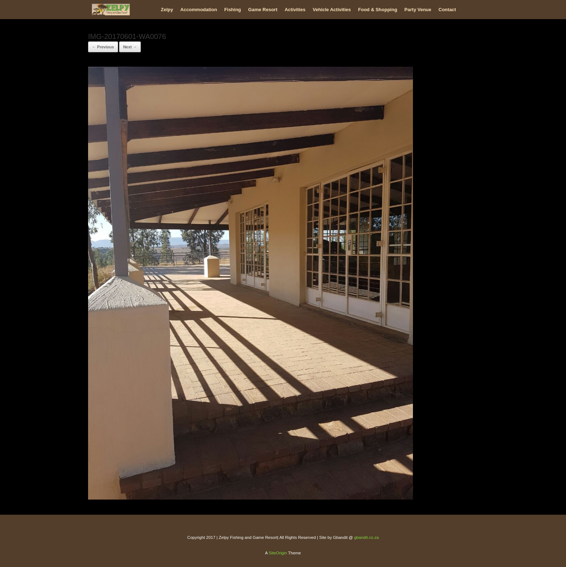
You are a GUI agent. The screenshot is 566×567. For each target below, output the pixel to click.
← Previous (103, 47)
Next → (130, 47)
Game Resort (263, 9)
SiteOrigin (278, 553)
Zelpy (167, 9)
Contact (447, 9)
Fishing (232, 9)
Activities (294, 9)
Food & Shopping (377, 9)
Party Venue (417, 9)
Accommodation (198, 9)
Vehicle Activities (332, 9)
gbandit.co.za (366, 537)
